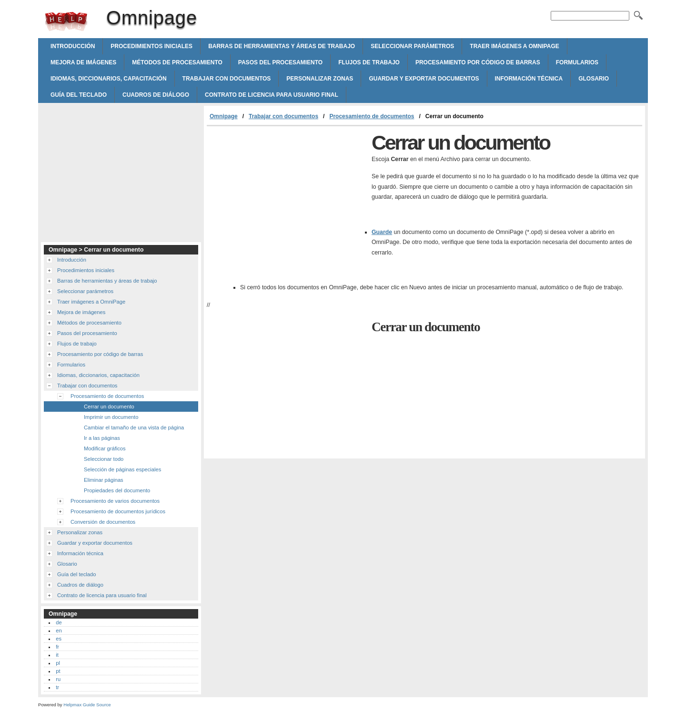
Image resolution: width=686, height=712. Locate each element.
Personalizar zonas (319, 78)
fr (57, 647)
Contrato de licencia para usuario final (271, 95)
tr (57, 687)
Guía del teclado (78, 95)
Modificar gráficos (105, 448)
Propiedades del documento (117, 490)
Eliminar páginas (103, 480)
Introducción (72, 46)
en (58, 630)
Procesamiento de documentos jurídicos (118, 511)
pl (58, 663)
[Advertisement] (287, 197)
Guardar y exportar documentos (424, 78)
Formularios (577, 62)
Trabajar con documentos (226, 78)
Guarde (382, 232)
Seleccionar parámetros (412, 46)
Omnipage (66, 21)
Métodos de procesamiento (177, 62)
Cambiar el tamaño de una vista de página (134, 427)
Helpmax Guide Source (87, 704)
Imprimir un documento (111, 417)
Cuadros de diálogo (155, 95)
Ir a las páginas (102, 438)
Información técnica (529, 78)
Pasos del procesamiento (280, 62)
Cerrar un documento (109, 406)
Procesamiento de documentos (371, 116)
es (58, 638)
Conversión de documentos (103, 522)
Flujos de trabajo (369, 62)
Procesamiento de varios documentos (115, 501)
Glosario (593, 78)
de (58, 622)
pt (58, 671)
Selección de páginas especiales (122, 469)
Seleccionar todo (103, 459)
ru (58, 679)
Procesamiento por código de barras (477, 62)
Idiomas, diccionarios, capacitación (108, 78)
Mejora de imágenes (83, 62)
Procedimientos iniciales (151, 46)
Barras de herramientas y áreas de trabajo (281, 46)
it (57, 655)
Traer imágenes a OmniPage (514, 46)
